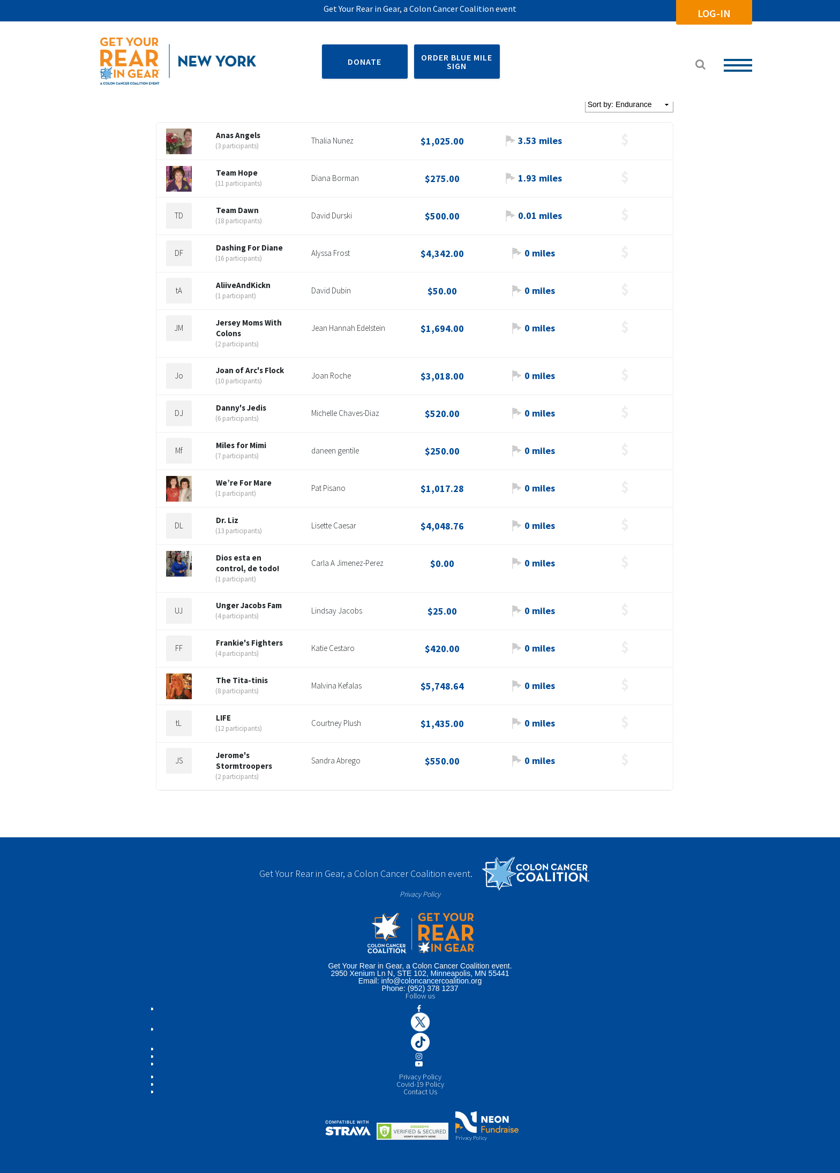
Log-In (714, 13)
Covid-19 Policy (420, 1084)
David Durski (331, 215)
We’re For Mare (244, 483)
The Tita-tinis (242, 680)
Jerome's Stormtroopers (244, 760)
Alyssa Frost (330, 253)
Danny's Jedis (241, 408)
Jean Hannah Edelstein (348, 328)
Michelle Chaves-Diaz (345, 413)
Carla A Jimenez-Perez (347, 563)
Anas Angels (238, 135)
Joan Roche (331, 375)
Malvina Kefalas (336, 685)
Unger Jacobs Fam (249, 605)
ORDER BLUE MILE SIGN (456, 61)
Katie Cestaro (333, 648)
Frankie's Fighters (249, 643)
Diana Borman (335, 178)
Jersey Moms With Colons (249, 327)
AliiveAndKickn (243, 285)
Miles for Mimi (241, 445)
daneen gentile (335, 450)
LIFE (223, 718)
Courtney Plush (336, 723)
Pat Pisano (328, 488)
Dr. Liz (227, 520)
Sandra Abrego (336, 760)
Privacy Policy (420, 894)
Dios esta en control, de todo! (247, 563)
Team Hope (237, 173)
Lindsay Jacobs (336, 611)
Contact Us (420, 1091)
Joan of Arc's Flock (250, 370)
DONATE (364, 61)
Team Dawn (237, 210)
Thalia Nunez (332, 140)
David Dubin (331, 290)
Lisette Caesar (333, 525)
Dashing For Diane (249, 248)
